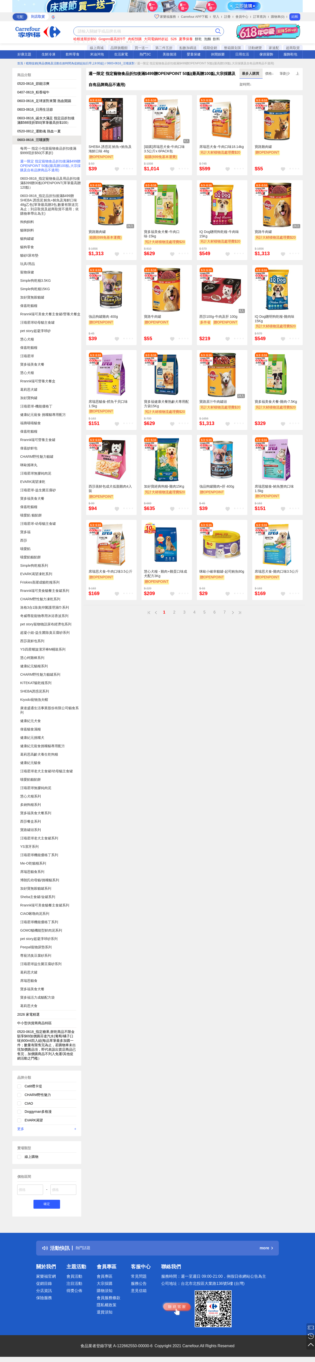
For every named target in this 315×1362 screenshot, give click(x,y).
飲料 (216, 39)
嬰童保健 (194, 54)
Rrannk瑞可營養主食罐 (37, 440)
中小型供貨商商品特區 (34, 1023)
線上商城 (97, 48)
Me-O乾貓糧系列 (33, 863)
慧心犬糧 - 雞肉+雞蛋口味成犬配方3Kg (165, 573)
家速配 (274, 48)
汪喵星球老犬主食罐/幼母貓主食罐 (46, 771)
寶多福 (25, 532)
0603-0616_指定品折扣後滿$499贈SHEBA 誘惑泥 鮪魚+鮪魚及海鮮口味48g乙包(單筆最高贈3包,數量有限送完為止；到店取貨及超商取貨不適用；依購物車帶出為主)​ (49, 204)
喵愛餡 (25, 549)
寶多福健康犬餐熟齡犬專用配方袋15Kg (166, 404)
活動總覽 (255, 48)
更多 (46, 1129)
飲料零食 (72, 54)
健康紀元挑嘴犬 (32, 738)
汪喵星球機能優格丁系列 (39, 855)
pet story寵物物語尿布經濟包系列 (45, 624)
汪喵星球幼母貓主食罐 (37, 322)
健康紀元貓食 (30, 763)
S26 (174, 39)
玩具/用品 (27, 264)
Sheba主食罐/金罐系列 (37, 897)
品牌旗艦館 (119, 48)
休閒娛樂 (218, 54)
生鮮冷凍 (48, 54)
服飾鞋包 (290, 54)
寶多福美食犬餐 (32, 364)
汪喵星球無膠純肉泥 (35, 473)
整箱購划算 (232, 48)
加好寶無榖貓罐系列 (35, 888)
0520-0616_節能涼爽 (33, 84)
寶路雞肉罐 (263, 147)
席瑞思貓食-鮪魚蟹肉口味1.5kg (274, 488)
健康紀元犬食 (30, 721)
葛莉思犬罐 (28, 389)
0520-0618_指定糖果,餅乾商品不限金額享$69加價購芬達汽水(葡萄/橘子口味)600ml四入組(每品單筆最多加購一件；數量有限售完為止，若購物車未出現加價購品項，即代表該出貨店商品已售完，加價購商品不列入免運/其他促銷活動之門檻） (46, 1045)
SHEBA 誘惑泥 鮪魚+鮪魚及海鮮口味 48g (110, 149)
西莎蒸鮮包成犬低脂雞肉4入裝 (110, 488)
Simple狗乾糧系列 (34, 565)
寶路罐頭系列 (30, 830)
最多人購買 (251, 73)
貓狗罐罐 (27, 239)
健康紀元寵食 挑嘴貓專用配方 (43, 415)
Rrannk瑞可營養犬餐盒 (37, 381)
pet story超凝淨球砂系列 (39, 939)
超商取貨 (293, 48)
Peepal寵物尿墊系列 (36, 947)
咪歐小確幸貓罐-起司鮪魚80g (221, 571)
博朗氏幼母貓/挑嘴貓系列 (39, 880)
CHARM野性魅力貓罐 (36, 457)
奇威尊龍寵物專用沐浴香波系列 (44, 616)
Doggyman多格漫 (38, 1112)
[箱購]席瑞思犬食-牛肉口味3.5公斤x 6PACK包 (164, 149)
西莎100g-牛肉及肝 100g (218, 316)
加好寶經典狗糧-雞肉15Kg (164, 486)
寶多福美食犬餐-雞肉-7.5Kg (276, 402)
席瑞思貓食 (28, 981)
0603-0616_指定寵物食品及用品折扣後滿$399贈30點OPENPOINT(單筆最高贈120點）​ (50, 183)
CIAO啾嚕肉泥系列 (34, 914)
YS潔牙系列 (29, 847)
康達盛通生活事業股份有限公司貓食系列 (49, 710)
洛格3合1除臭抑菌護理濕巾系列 (44, 607)
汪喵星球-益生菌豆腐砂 (38, 490)
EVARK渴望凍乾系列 (36, 574)
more (266, 1249)
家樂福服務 (165, 16)
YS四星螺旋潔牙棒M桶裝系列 (42, 649)
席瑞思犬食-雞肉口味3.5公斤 (277, 571)
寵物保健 (27, 272)
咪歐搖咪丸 (28, 465)
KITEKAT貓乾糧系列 (35, 683)
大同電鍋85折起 (156, 39)
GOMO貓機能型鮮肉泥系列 (41, 930)
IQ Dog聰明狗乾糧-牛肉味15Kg (219, 234)
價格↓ (270, 73)
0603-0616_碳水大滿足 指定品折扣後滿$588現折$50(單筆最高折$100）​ (46, 120)
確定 (47, 1205)
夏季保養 (186, 39)
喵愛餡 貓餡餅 (31, 515)
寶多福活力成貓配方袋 (37, 997)
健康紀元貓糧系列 (34, 666)
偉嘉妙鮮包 (28, 448)
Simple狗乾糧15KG (35, 289)
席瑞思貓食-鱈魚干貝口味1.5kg (108, 404)
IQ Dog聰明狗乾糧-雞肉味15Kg (274, 319)
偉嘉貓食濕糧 (30, 729)
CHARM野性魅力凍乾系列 (40, 599)
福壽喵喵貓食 (30, 423)
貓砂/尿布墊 (29, 255)
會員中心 (242, 16)
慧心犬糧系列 (30, 796)
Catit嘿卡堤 (33, 1086)
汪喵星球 (27, 356)
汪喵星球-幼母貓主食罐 (38, 524)
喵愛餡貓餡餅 (30, 557)
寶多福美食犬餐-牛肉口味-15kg (162, 234)
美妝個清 (169, 54)
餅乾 (198, 39)
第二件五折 (164, 48)
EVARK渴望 (34, 1120)
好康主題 (24, 54)
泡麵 (207, 39)
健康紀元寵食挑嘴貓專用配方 (42, 746)
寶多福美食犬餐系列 (35, 813)
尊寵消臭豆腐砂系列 (35, 955)
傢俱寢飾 (266, 54)
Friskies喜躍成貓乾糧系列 (40, 582)
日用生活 (242, 54)
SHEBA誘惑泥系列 (34, 691)
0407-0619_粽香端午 (33, 92)
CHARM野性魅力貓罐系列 (40, 674)
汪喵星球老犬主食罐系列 (39, 838)
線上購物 (31, 1157)
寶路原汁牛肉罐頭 (213, 402)
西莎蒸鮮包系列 (32, 641)
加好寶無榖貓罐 (32, 297)
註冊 (227, 16)
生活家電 (121, 54)
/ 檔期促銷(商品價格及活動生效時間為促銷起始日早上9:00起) (64, 63)
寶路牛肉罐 (263, 232)
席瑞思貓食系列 (32, 872)
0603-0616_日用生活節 (35, 109)
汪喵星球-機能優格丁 (36, 406)
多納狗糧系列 (30, 805)
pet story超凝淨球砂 (35, 331)
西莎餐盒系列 (30, 821)
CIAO (29, 1103)
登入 (216, 16)
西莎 (23, 540)
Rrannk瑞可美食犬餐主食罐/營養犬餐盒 (50, 314)
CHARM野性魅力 (38, 1095)
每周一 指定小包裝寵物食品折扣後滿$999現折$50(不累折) (48, 150)
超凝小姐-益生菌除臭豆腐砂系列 (45, 633)
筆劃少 (285, 73)
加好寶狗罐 (28, 398)
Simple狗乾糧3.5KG (35, 281)
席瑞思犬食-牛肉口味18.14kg (221, 147)
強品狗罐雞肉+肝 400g (216, 486)
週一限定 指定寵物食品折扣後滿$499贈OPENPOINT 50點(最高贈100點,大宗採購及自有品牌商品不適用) (50, 165)
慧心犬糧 (27, 339)
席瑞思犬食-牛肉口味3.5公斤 (110, 571)
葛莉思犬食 (28, 1006)
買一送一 (141, 48)
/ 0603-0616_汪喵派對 (120, 63)
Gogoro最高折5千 (112, 39)
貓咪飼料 (27, 230)
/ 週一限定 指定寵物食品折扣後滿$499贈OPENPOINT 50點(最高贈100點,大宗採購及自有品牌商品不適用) (204, 63)
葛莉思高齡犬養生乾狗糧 (39, 754)
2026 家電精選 (28, 1014)
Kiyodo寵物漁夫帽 (34, 700)
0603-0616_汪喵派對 (33, 140)
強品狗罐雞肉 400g (103, 316)
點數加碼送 (188, 48)
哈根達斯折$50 (84, 39)
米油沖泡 (97, 54)
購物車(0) (277, 16)
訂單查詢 (259, 16)
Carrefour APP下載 (194, 16)
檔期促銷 (210, 48)
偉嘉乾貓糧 (28, 306)
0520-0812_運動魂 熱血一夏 (39, 131)
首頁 (20, 63)
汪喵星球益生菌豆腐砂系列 (41, 964)
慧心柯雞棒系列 (32, 658)
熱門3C (145, 54)
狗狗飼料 (27, 222)
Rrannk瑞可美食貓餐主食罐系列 (44, 591)
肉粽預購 (135, 39)
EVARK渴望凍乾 (32, 482)
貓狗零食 (27, 247)
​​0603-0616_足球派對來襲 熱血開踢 (44, 101)
